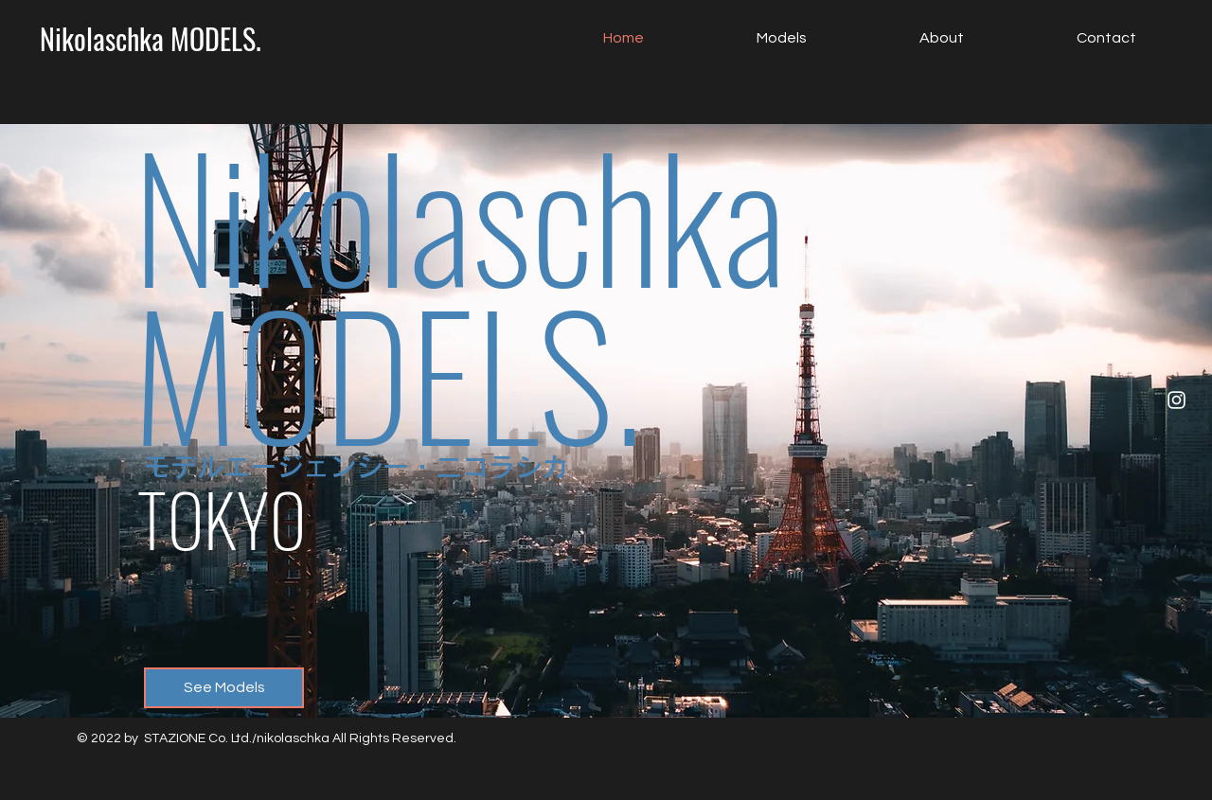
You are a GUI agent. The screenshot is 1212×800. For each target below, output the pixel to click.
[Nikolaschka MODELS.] (150, 39)
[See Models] (224, 687)
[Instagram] (1176, 400)
